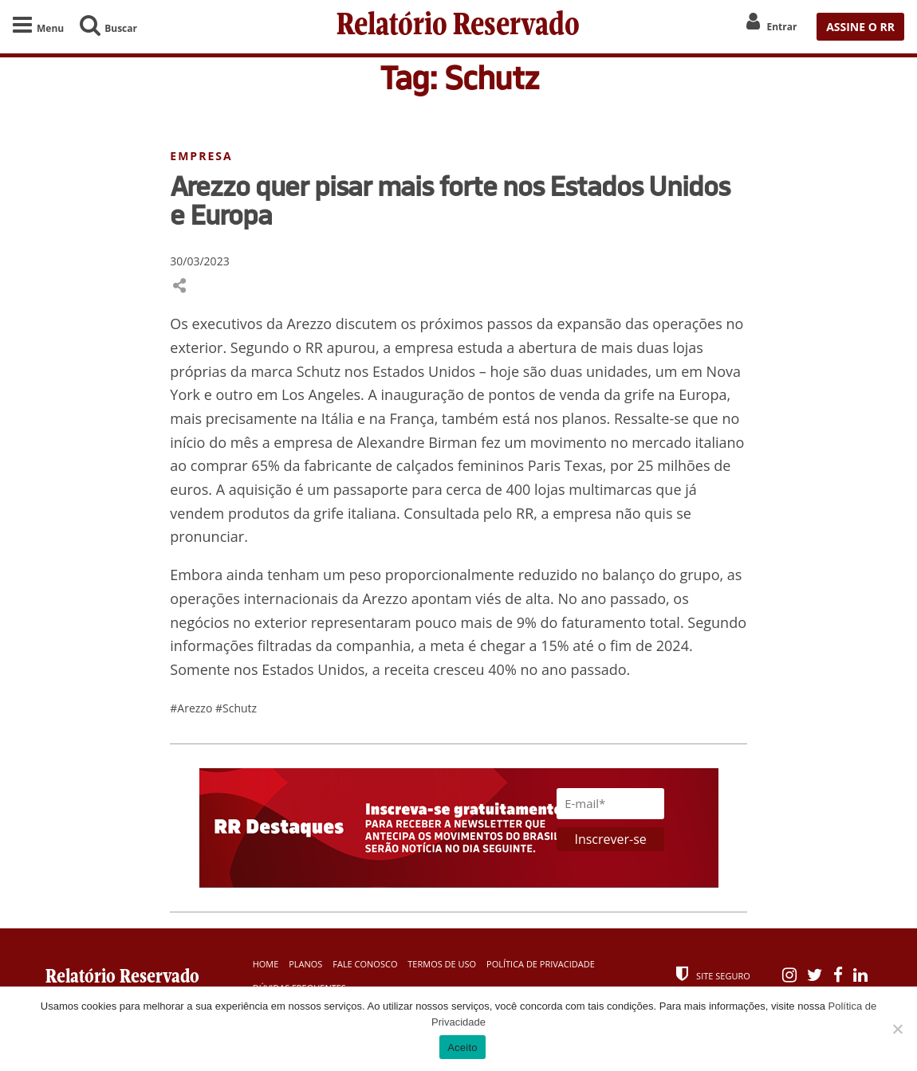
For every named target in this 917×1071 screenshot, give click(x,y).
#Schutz (236, 708)
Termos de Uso (441, 964)
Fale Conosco (365, 964)
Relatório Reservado (458, 26)
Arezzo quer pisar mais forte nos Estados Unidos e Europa (450, 200)
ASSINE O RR (860, 26)
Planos (305, 964)
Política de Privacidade (540, 964)
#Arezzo (192, 708)
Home (266, 964)
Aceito (462, 1047)
